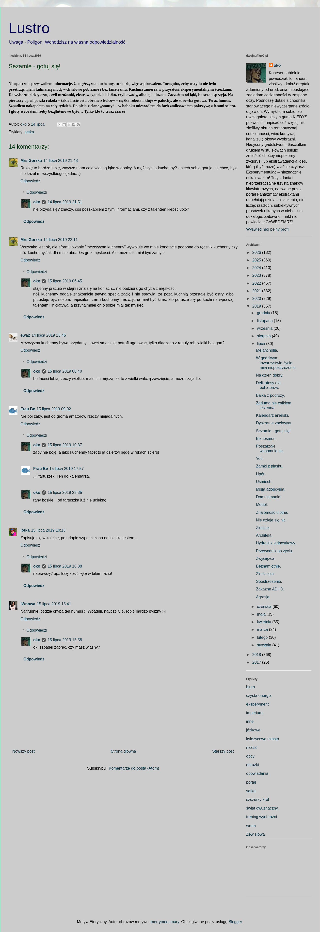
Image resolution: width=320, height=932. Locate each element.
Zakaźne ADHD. (270, 589)
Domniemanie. (268, 497)
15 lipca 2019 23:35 (65, 492)
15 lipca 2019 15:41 (54, 604)
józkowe (253, 730)
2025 (257, 260)
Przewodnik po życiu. (274, 551)
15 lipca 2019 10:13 (48, 530)
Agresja (262, 597)
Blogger (235, 922)
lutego (263, 637)
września (265, 328)
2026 (257, 252)
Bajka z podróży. (270, 395)
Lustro (29, 28)
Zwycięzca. (265, 558)
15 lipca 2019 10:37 (65, 445)
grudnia (264, 313)
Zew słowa (255, 834)
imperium (254, 713)
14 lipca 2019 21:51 (65, 202)
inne (250, 721)
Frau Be (27, 409)
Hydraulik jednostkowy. (276, 543)
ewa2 (25, 335)
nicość (251, 747)
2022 (257, 283)
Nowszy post (23, 751)
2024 (257, 268)
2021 (257, 291)
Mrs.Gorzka (31, 160)
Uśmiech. (264, 482)
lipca (261, 344)
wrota (251, 826)
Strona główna (123, 751)
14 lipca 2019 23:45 (49, 335)
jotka (25, 530)
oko (36, 202)
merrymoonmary (165, 922)
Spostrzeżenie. (269, 581)
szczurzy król (257, 799)
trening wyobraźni (261, 817)
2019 (257, 306)
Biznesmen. (266, 438)
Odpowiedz (30, 181)
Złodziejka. (265, 574)
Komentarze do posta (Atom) (134, 768)
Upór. (260, 474)
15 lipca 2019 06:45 (65, 281)
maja (262, 614)
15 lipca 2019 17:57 (66, 468)
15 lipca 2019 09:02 (54, 409)
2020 (257, 298)
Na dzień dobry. (269, 375)
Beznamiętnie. (268, 566)
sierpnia (264, 336)
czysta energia (259, 695)
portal (251, 782)
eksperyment (257, 704)
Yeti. (260, 458)
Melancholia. (267, 350)
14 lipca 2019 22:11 (60, 240)
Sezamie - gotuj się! (273, 431)
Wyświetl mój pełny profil (267, 229)
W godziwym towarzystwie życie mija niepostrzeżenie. (276, 362)
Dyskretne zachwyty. (274, 423)
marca (263, 629)
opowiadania (257, 773)
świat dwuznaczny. (262, 808)
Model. (262, 504)
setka (29, 132)
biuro (250, 687)
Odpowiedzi (37, 192)
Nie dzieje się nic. (271, 520)
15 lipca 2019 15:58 (65, 640)
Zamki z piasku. (269, 466)
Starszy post (223, 751)
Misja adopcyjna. (270, 489)
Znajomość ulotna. (272, 512)
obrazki (252, 765)
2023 (257, 275)
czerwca (264, 606)
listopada (265, 321)
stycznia (264, 645)
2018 (257, 655)
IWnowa (27, 604)
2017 (257, 662)
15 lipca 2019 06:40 (65, 371)
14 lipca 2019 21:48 (60, 160)
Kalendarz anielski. (272, 415)
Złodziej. (263, 528)
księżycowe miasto (262, 739)
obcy (250, 756)
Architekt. (264, 535)
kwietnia (264, 622)
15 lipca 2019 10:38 (65, 566)
